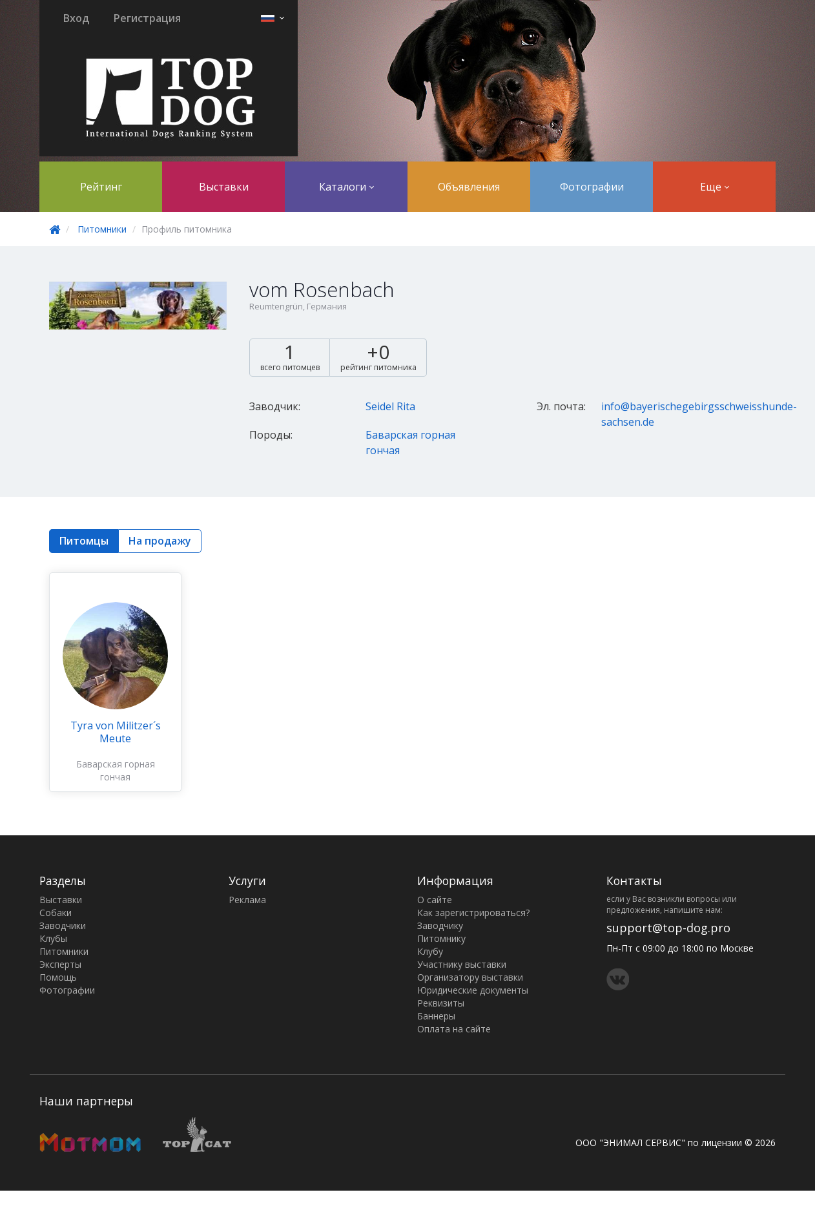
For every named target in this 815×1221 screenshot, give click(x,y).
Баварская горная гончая (115, 770)
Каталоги (346, 187)
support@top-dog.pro (668, 927)
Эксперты (60, 964)
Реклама (247, 899)
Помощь (58, 977)
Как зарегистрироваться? (473, 912)
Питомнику (441, 938)
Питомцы (83, 541)
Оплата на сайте (454, 1029)
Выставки (224, 187)
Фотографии (592, 187)
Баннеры (436, 1016)
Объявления (469, 187)
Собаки (55, 912)
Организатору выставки (470, 977)
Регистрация (147, 18)
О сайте (434, 899)
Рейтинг (101, 187)
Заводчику (440, 925)
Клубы (53, 938)
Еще (714, 187)
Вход (76, 18)
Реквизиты (440, 1003)
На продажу (160, 541)
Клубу (430, 951)
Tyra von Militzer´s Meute (115, 732)
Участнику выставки (461, 964)
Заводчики (62, 925)
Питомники (102, 229)
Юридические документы (472, 990)
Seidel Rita (390, 406)
